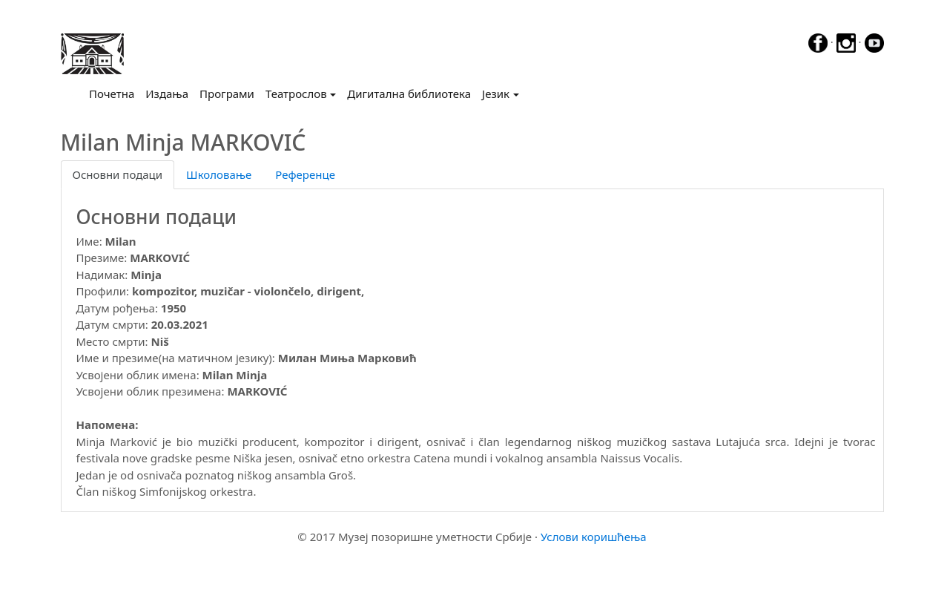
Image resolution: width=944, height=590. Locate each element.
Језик (495, 93)
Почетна (114, 93)
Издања (166, 93)
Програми (226, 93)
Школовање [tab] (218, 174)
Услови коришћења (594, 536)
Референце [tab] (305, 174)
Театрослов (296, 93)
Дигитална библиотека (409, 93)
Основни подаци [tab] (118, 174)
